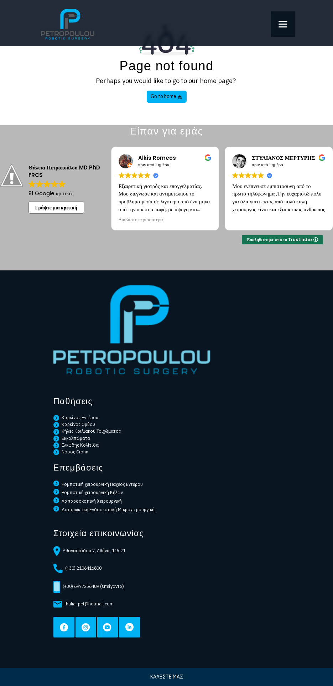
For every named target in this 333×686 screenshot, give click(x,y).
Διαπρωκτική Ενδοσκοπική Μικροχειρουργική (104, 509)
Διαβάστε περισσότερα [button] (141, 220)
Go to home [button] (166, 96)
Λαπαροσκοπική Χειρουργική (87, 501)
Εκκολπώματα (71, 438)
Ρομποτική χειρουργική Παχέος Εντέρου (98, 484)
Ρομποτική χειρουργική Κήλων (88, 492)
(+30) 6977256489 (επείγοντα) (88, 587)
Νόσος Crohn (71, 451)
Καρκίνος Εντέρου (76, 417)
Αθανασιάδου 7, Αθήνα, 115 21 (89, 551)
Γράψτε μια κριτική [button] (56, 207)
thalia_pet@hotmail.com (83, 604)
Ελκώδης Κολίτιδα (76, 445)
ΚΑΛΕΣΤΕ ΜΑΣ (166, 677)
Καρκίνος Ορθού (74, 424)
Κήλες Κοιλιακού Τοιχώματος (87, 431)
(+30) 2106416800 (77, 568)
